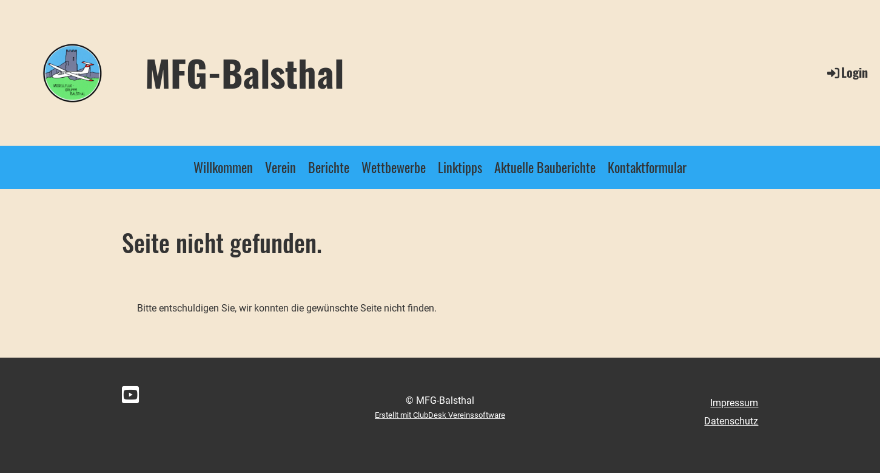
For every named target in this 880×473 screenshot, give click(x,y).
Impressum (734, 403)
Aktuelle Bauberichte (545, 167)
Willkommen (223, 167)
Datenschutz (731, 421)
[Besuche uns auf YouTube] (130, 395)
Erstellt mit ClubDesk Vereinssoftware (440, 415)
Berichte (328, 167)
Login (846, 72)
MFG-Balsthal (244, 72)
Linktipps (460, 167)
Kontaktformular (647, 167)
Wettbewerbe (393, 167)
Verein (280, 167)
